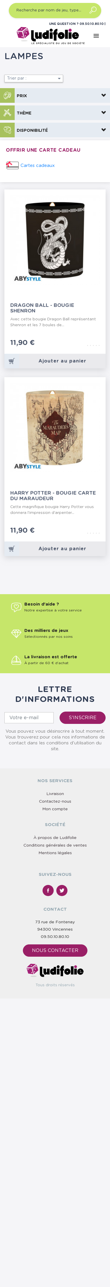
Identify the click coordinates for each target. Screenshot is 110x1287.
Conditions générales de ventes (55, 845)
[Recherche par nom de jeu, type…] (55, 10)
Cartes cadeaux (38, 165)
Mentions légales (55, 853)
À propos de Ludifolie (55, 838)
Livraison (55, 794)
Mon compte (55, 809)
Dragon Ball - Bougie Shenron (42, 308)
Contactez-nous (55, 801)
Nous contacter (55, 950)
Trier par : (35, 78)
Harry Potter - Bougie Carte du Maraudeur (53, 495)
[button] (55, 95)
